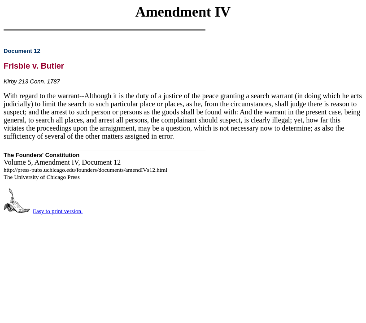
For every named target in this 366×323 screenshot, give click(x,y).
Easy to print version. (58, 211)
